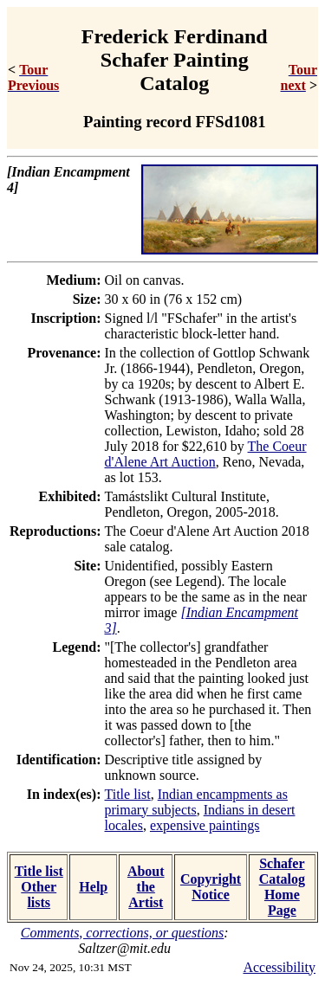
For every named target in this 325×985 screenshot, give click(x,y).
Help (93, 886)
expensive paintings (205, 825)
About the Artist (146, 887)
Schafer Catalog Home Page (282, 886)
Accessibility (279, 967)
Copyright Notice (210, 887)
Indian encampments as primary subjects (196, 802)
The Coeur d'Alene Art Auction (206, 454)
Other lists (38, 894)
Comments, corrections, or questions (122, 932)
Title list (128, 794)
